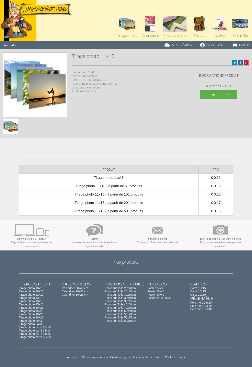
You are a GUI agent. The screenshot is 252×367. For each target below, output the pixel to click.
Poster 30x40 (155, 291)
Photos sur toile (175, 19)
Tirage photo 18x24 (31, 314)
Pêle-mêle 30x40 (201, 309)
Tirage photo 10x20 (31, 291)
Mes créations (183, 45)
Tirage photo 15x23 (31, 311)
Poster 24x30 (155, 288)
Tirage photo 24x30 (31, 324)
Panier (244, 45)
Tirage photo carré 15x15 (35, 333)
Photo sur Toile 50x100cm (121, 320)
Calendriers (150, 19)
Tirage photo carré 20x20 (35, 337)
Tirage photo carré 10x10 (35, 327)
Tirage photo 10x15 (31, 288)
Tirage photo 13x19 (31, 301)
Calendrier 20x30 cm (75, 291)
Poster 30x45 (155, 294)
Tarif (156, 357)
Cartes (220, 19)
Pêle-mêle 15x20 (201, 302)
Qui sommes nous (93, 357)
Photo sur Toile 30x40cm (120, 298)
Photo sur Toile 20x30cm (120, 291)
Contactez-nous (175, 357)
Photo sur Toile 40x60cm (120, 307)
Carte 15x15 (198, 291)
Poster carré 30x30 (159, 298)
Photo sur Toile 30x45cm (120, 301)
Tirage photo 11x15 (31, 294)
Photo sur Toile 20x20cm (120, 288)
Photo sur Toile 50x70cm (120, 314)
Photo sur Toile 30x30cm (120, 294)
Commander (218, 94)
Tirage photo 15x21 (31, 307)
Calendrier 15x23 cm (75, 294)
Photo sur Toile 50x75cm (120, 317)
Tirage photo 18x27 (31, 317)
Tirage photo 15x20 (31, 304)
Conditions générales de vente (129, 357)
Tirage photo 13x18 (31, 298)
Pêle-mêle (201, 298)
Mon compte (216, 45)
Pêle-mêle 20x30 (201, 305)
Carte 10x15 (198, 288)
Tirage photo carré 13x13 (35, 330)
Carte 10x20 (198, 294)
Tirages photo (127, 19)
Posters (199, 19)
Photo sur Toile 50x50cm (120, 311)
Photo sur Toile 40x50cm (120, 304)
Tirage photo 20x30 (31, 320)
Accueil (9, 45)
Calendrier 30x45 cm (75, 288)
